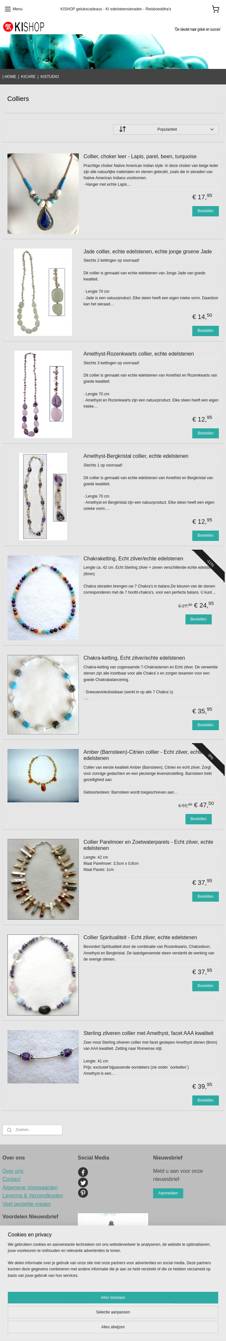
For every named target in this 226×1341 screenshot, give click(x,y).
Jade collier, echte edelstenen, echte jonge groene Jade (148, 251)
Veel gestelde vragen (27, 1204)
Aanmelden (168, 1193)
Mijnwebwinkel (113, 1329)
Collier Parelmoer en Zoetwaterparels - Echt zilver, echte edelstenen (148, 845)
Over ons (13, 1171)
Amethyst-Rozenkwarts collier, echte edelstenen (139, 354)
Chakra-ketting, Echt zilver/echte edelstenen (134, 658)
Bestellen (205, 211)
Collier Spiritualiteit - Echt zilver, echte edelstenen (140, 937)
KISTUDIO (50, 76)
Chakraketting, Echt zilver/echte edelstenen (134, 558)
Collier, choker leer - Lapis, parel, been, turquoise (140, 156)
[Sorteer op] (166, 129)
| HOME (9, 76)
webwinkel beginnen (178, 1318)
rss (156, 1318)
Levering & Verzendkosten (33, 1195)
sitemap (145, 1318)
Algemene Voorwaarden (30, 1187)
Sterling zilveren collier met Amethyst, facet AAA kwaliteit (149, 1033)
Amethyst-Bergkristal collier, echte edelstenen (136, 456)
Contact (11, 1179)
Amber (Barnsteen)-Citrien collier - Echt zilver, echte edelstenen (143, 755)
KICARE (28, 76)
